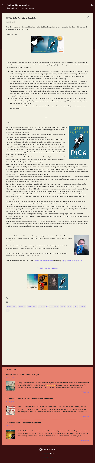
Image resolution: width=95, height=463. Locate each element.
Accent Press (11, 306)
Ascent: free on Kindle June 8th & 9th (22, 374)
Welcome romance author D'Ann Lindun (23, 422)
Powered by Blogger (47, 449)
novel (69, 306)
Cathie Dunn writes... (19, 5)
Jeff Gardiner (53, 306)
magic (63, 306)
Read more (85, 392)
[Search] (92, 5)
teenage (82, 306)
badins (52, 453)
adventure (22, 306)
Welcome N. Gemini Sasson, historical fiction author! (29, 398)
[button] (88, 17)
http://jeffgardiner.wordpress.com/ (72, 260)
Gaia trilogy (43, 306)
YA (8, 311)
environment (32, 306)
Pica (75, 306)
